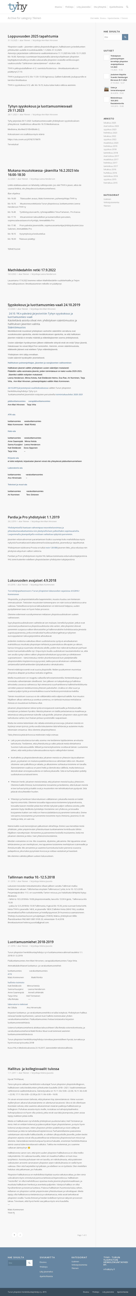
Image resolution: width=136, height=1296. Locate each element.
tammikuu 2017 (111, 166)
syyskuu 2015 (110, 179)
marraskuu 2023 (111, 126)
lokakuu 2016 (110, 169)
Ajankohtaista (113, 18)
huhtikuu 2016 (110, 172)
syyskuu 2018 (110, 149)
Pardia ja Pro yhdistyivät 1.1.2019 (33, 517)
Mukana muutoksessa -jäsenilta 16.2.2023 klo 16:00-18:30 (43, 172)
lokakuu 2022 (110, 136)
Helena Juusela (45, 881)
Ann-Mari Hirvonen (50, 40)
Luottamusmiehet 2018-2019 (31, 942)
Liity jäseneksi (46, 1271)
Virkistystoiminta (111, 202)
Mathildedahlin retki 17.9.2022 (32, 270)
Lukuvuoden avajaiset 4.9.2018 (32, 580)
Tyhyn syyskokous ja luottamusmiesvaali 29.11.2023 (40, 108)
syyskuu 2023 (110, 129)
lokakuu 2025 (110, 122)
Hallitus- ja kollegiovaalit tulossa (33, 1069)
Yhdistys (44, 1266)
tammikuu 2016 (111, 176)
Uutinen (107, 199)
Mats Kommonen (46, 584)
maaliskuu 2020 (111, 142)
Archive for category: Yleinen (24, 18)
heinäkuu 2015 (110, 182)
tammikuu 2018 (111, 152)
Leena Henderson (47, 179)
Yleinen (27, 40)
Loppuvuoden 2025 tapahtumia (33, 36)
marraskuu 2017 (111, 156)
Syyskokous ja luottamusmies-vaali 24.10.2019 (44, 305)
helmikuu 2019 (110, 146)
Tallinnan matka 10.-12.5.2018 (31, 877)
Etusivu (103, 18)
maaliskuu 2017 (111, 159)
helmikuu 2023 (110, 132)
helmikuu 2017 (110, 162)
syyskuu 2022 (110, 139)
